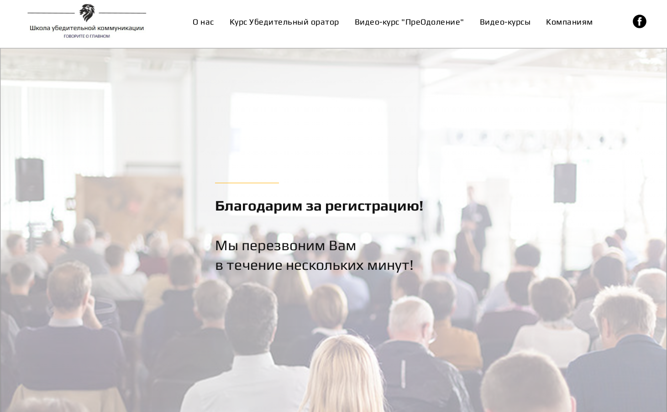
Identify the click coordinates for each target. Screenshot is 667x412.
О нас (203, 21)
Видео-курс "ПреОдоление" (409, 21)
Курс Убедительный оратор (284, 21)
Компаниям (569, 21)
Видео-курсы (505, 21)
